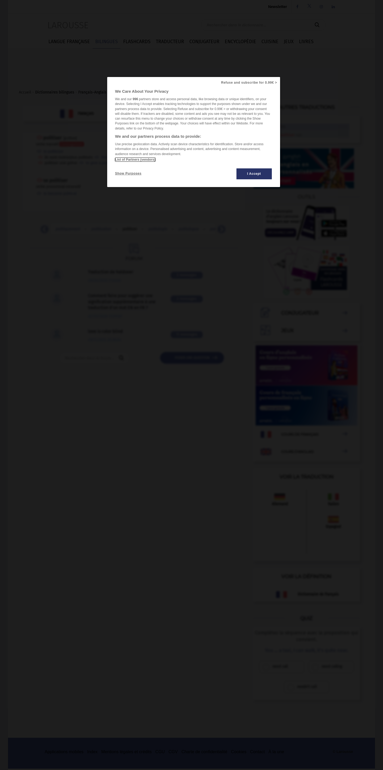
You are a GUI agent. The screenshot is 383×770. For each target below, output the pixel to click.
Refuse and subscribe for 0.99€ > (249, 82)
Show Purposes (128, 173)
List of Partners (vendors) (135, 159)
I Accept (254, 174)
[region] (193, 132)
